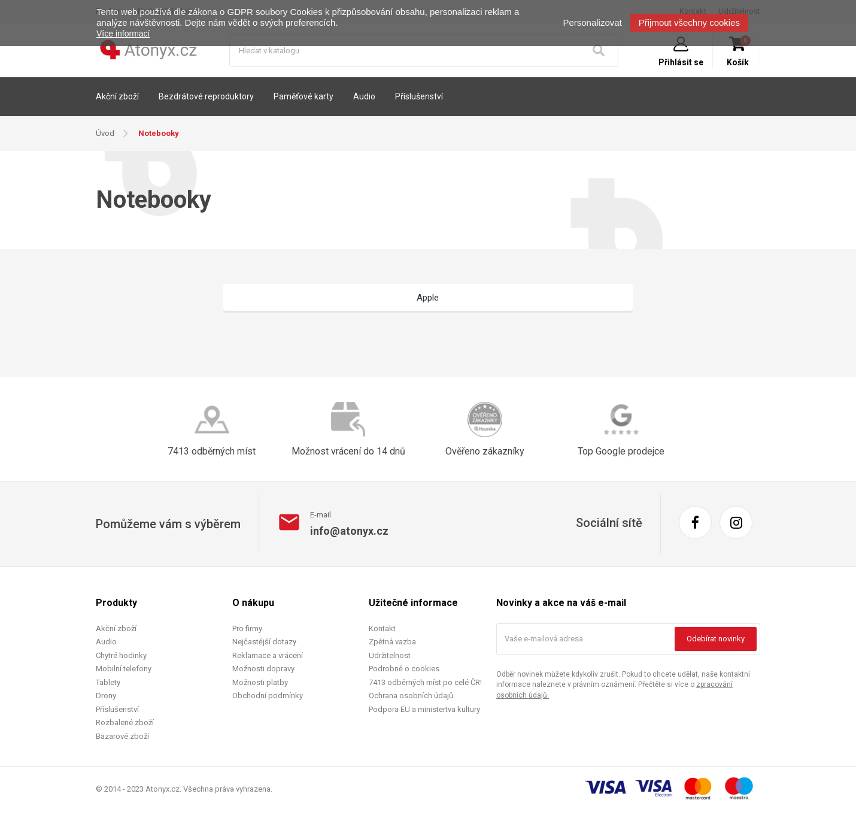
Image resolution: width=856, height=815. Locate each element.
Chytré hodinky (121, 656)
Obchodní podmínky (267, 696)
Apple (428, 297)
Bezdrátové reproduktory (206, 96)
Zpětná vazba (392, 642)
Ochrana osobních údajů (411, 696)
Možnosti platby (260, 682)
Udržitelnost (390, 656)
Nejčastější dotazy (264, 642)
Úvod (105, 133)
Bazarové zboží (122, 736)
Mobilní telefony (123, 669)
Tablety (108, 682)
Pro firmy (247, 629)
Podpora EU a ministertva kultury (424, 709)
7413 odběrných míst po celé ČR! (425, 682)
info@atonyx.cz (349, 531)
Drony (106, 696)
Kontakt (382, 629)
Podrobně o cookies (404, 669)
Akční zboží (117, 96)
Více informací (123, 33)
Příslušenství (419, 96)
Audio (364, 96)
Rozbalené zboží (125, 723)
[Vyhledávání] (423, 50)
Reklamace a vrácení (267, 656)
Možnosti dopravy (263, 669)
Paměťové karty (303, 96)
